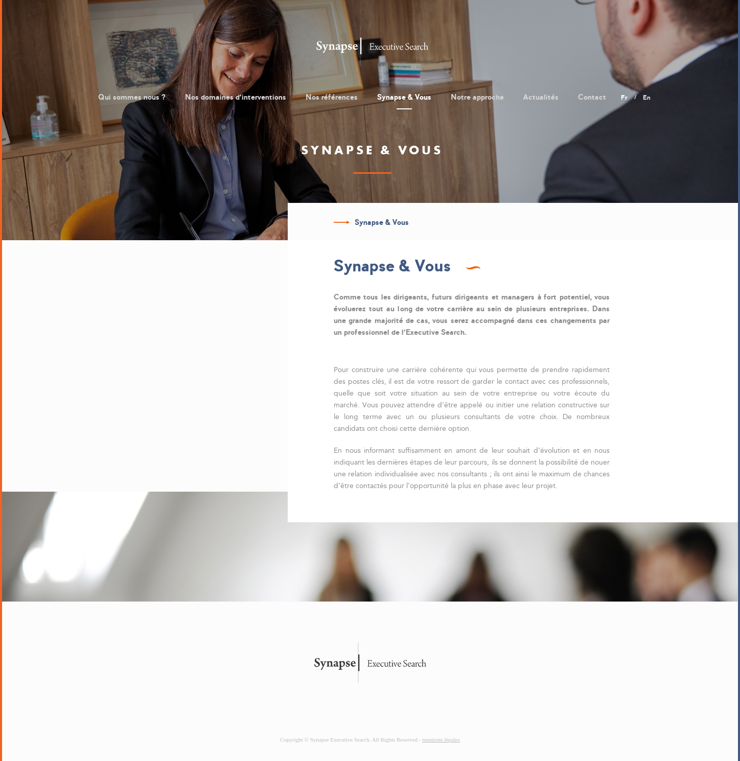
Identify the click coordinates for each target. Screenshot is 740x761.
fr (624, 97)
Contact (592, 97)
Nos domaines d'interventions (235, 97)
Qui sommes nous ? (132, 97)
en (647, 97)
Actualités (541, 97)
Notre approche (477, 97)
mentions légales (441, 739)
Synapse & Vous (404, 97)
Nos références (332, 97)
